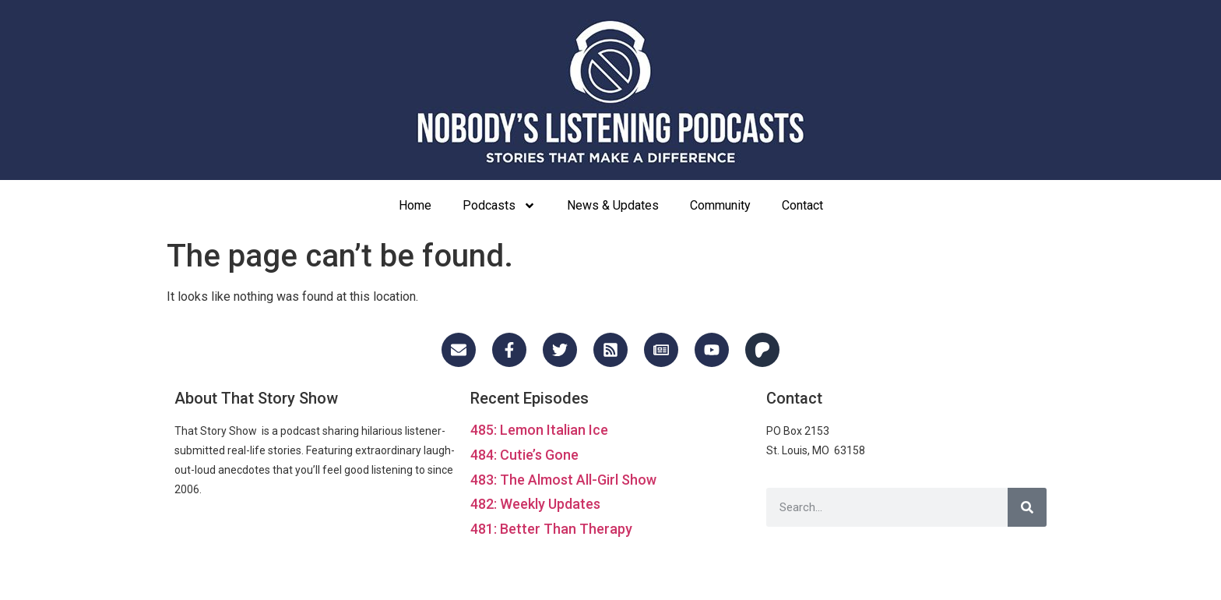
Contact (802, 205)
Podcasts (499, 206)
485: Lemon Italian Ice (539, 430)
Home (415, 205)
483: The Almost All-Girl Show (563, 479)
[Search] (1027, 507)
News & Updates (613, 205)
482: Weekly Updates (535, 504)
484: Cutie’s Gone (524, 454)
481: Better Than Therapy (551, 529)
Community (720, 205)
